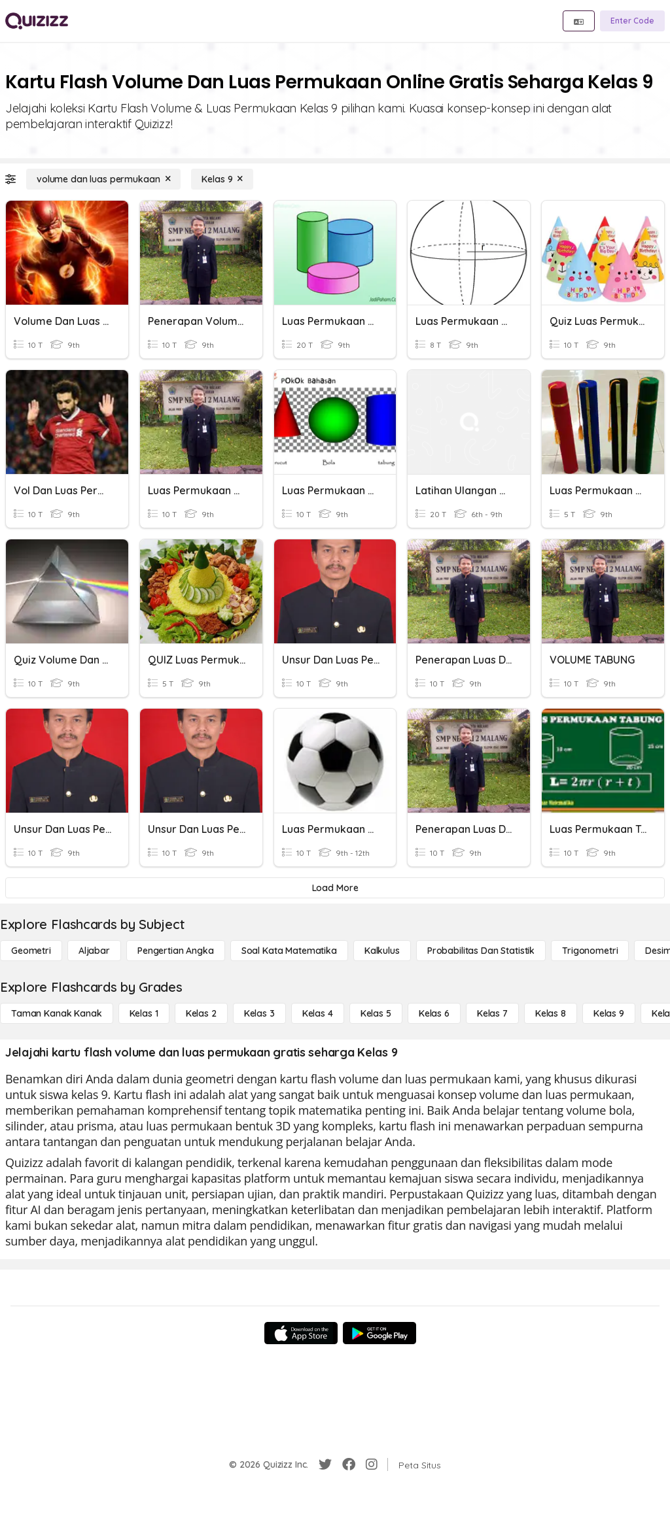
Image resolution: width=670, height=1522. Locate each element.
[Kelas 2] (201, 1013)
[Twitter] (325, 1464)
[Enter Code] (632, 20)
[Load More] (335, 887)
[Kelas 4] (317, 1013)
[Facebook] (348, 1464)
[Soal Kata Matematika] (289, 950)
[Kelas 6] (434, 1013)
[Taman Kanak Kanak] (56, 1013)
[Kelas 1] (143, 1013)
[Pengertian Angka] (175, 950)
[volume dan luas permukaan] (103, 179)
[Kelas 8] (550, 1013)
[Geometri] (31, 950)
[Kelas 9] (222, 179)
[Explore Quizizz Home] (36, 20)
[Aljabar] (94, 950)
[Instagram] (372, 1464)
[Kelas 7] (492, 1013)
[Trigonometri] (590, 950)
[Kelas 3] (259, 1013)
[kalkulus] (382, 950)
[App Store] (301, 1333)
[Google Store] (379, 1333)
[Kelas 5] (375, 1013)
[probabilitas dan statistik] (481, 950)
